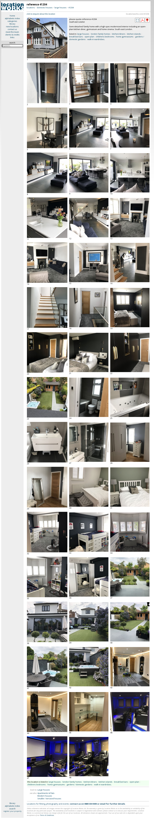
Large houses (43, 789)
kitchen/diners (118, 34)
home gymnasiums (124, 36)
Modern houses (44, 795)
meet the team (12, 32)
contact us (12, 29)
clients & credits (12, 34)
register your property (12, 811)
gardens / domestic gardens (79, 784)
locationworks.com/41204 (137, 13)
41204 (71, 7)
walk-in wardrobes (95, 39)
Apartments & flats (45, 793)
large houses (60, 7)
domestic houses (44, 7)
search (12, 808)
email (102, 803)
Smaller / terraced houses (49, 798)
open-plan (89, 36)
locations (31, 7)
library (12, 23)
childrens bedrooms (105, 36)
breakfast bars (76, 36)
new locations (12, 26)
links (12, 37)
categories (12, 21)
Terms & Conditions (47, 815)
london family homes (100, 34)
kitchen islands (134, 34)
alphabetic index (12, 18)
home (12, 15)
